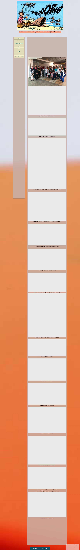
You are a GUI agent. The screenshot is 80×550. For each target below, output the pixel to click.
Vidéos (19, 48)
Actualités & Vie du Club (19, 43)
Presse (19, 51)
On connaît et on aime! (19, 56)
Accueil (19, 38)
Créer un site (44, 548)
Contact (19, 54)
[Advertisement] (19, 85)
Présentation (19, 40)
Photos (19, 46)
